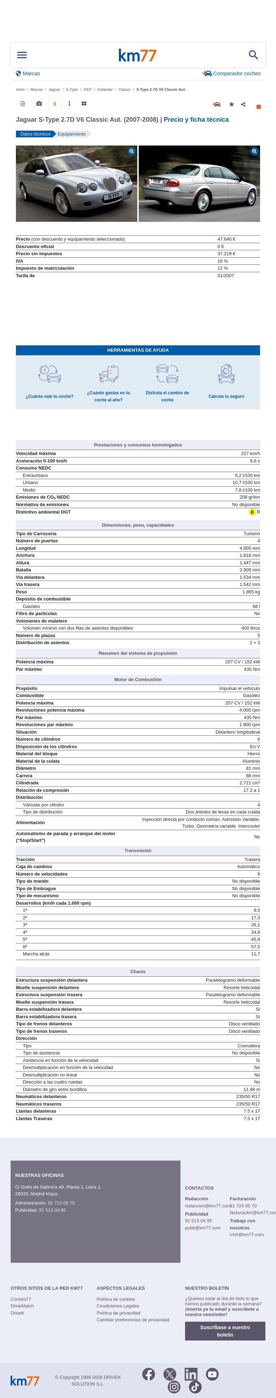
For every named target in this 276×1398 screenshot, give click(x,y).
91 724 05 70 (61, 1203)
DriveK (17, 1313)
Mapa (52, 1193)
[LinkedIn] (191, 1374)
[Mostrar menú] (22, 55)
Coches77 (21, 1299)
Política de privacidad (118, 1313)
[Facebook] (148, 1374)
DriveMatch (22, 1306)
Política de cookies (116, 1299)
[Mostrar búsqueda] (253, 55)
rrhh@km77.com (247, 1234)
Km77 (137, 55)
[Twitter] (169, 1374)
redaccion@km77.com (208, 1205)
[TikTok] (195, 1387)
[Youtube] (212, 1374)
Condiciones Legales (118, 1306)
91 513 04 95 (52, 1210)
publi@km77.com (203, 1227)
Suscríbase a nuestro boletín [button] (225, 1331)
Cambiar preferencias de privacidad (133, 1319)
